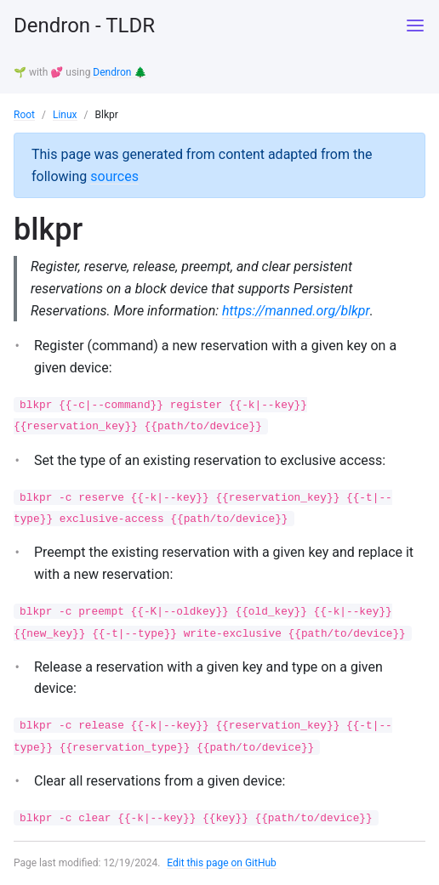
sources (114, 176)
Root (24, 115)
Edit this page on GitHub (222, 863)
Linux (65, 115)
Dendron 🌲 (119, 72)
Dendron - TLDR (84, 25)
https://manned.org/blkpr (295, 311)
